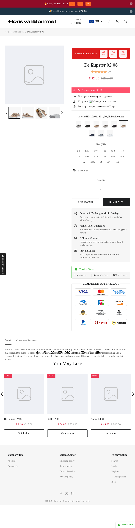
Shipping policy (67, 480)
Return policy (66, 485)
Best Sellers (18, 31)
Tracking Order (118, 496)
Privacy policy (66, 496)
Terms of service (67, 491)
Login (114, 485)
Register (115, 491)
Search (114, 480)
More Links (76, 23)
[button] (6, 113)
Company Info (16, 474)
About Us (12, 480)
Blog (113, 501)
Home (78, 19)
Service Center (67, 474)
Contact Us (13, 485)
